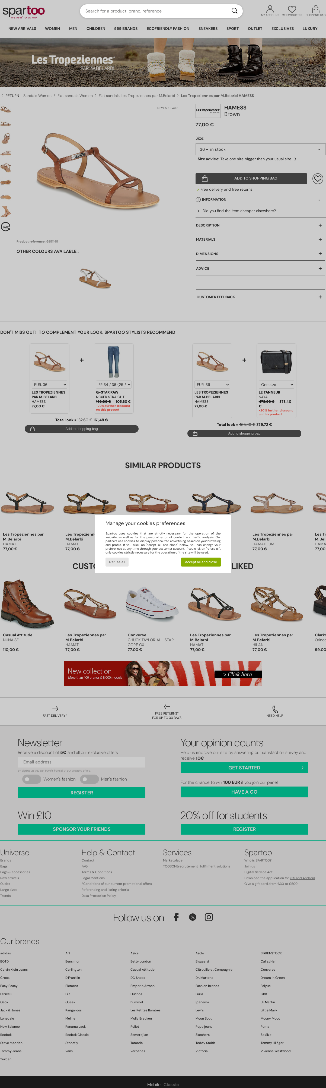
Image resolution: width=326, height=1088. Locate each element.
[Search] (234, 11)
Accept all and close (201, 562)
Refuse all (117, 562)
